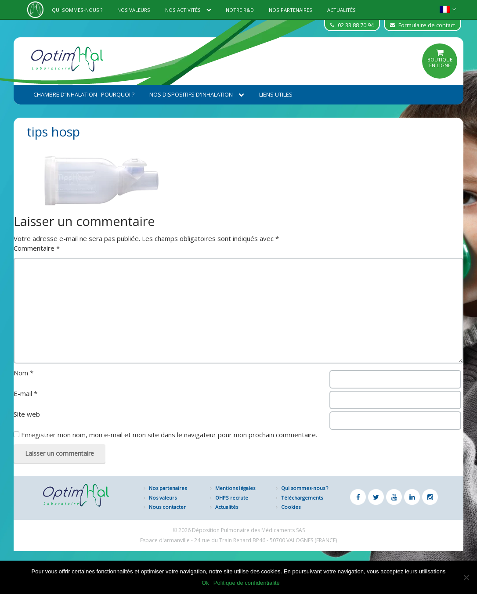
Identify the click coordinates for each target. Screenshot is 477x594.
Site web (27, 414)
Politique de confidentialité (246, 583)
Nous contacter (167, 507)
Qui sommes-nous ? (77, 10)
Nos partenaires (290, 10)
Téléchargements (302, 497)
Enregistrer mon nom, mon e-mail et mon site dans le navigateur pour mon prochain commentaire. (169, 434)
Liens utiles (276, 94)
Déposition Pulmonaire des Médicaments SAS (248, 530)
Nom (23, 372)
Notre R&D (240, 10)
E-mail (25, 393)
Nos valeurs (133, 10)
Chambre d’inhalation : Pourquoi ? (83, 94)
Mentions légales (235, 488)
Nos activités (188, 10)
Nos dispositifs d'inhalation (196, 94)
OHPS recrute (231, 497)
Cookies (290, 507)
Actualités (341, 10)
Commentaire (37, 248)
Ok (205, 583)
